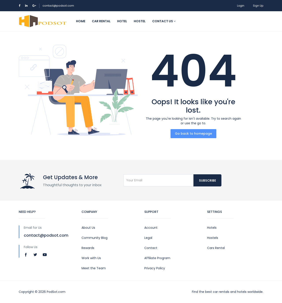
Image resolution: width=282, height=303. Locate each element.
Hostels (212, 238)
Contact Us (164, 21)
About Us (88, 227)
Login (240, 5)
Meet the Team (94, 268)
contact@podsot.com (58, 6)
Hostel (140, 21)
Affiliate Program (157, 258)
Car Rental (101, 21)
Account (151, 227)
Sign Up (258, 5)
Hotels (212, 227)
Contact (150, 248)
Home (80, 21)
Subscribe (207, 180)
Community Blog (95, 238)
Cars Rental (216, 248)
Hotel (122, 21)
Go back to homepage (193, 133)
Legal (148, 238)
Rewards (88, 248)
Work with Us (91, 258)
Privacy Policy (154, 268)
